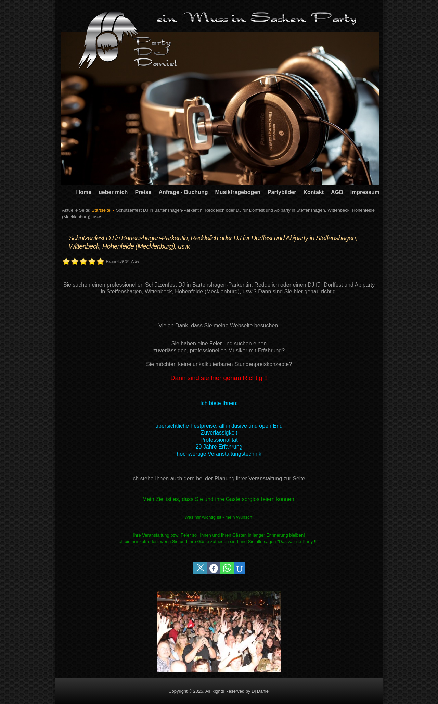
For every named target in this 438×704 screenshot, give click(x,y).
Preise (143, 192)
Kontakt (314, 192)
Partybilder (282, 192)
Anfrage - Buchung (183, 192)
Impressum (364, 192)
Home (83, 192)
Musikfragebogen (237, 192)
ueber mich (113, 192)
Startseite (101, 210)
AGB (337, 192)
